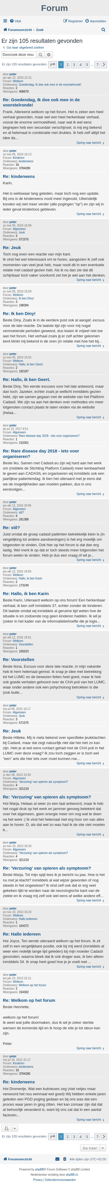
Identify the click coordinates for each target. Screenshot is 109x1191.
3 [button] (74, 64)
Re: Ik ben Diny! (19, 313)
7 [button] (97, 64)
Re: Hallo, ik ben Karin (26, 593)
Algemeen (19, 229)
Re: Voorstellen (18, 659)
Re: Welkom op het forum (29, 1000)
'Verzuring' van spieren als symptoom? (43, 781)
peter (13, 74)
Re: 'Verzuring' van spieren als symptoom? (47, 796)
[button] (52, 64)
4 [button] (80, 64)
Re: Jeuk (12, 247)
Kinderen (18, 157)
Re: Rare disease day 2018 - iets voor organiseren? (41, 453)
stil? (21, 512)
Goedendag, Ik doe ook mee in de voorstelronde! (50, 84)
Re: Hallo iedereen (22, 934)
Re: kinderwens (19, 176)
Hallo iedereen (28, 919)
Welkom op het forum (32, 985)
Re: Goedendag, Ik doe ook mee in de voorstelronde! (41, 102)
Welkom (18, 81)
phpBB (39, 1169)
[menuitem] (15, 21)
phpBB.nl (72, 1174)
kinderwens (26, 161)
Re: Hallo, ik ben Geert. (26, 379)
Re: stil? (11, 527)
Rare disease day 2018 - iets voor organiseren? (49, 435)
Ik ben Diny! (26, 298)
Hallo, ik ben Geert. (31, 364)
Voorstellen (26, 644)
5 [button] (87, 64)
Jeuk (22, 232)
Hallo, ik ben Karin (30, 578)
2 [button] (67, 64)
